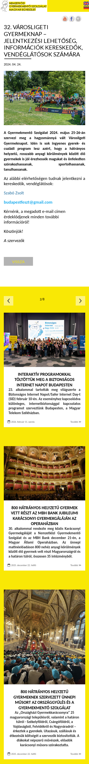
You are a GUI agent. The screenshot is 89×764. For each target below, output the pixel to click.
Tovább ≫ (75, 421)
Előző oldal (8, 301)
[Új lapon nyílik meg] (71, 21)
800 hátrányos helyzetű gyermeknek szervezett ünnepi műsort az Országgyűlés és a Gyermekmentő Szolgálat (45, 699)
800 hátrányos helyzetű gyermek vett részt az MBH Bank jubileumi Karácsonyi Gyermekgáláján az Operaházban (44, 515)
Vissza (18, 261)
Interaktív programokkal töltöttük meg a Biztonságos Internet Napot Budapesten (44, 380)
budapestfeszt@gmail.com (28, 202)
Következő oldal (80, 301)
